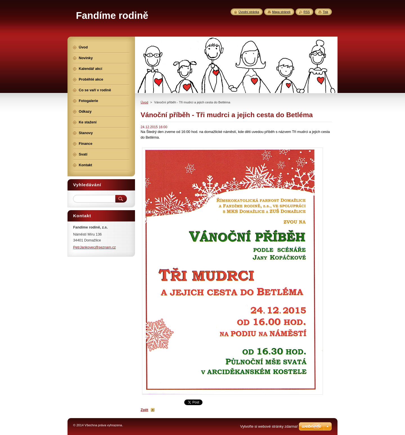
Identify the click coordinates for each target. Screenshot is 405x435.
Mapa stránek (281, 12)
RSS (306, 12)
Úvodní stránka (248, 12)
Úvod (144, 102)
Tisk (325, 12)
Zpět (144, 410)
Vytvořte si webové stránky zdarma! (269, 426)
